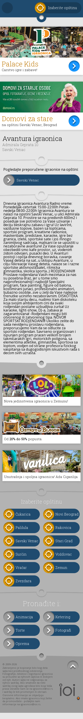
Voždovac (63, 560)
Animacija (24, 623)
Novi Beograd (67, 520)
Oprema (22, 649)
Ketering (62, 623)
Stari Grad (64, 547)
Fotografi (63, 636)
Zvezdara (23, 587)
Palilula (21, 533)
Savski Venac (28, 181)
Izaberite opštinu (62, 7)
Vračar (21, 573)
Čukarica (23, 520)
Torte (20, 636)
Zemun (61, 573)
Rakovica (63, 533)
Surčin (21, 560)
